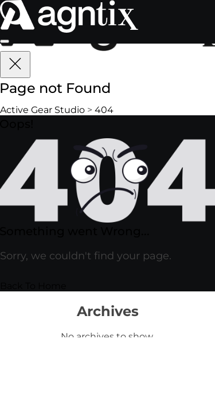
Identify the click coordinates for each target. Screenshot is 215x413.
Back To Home (33, 285)
